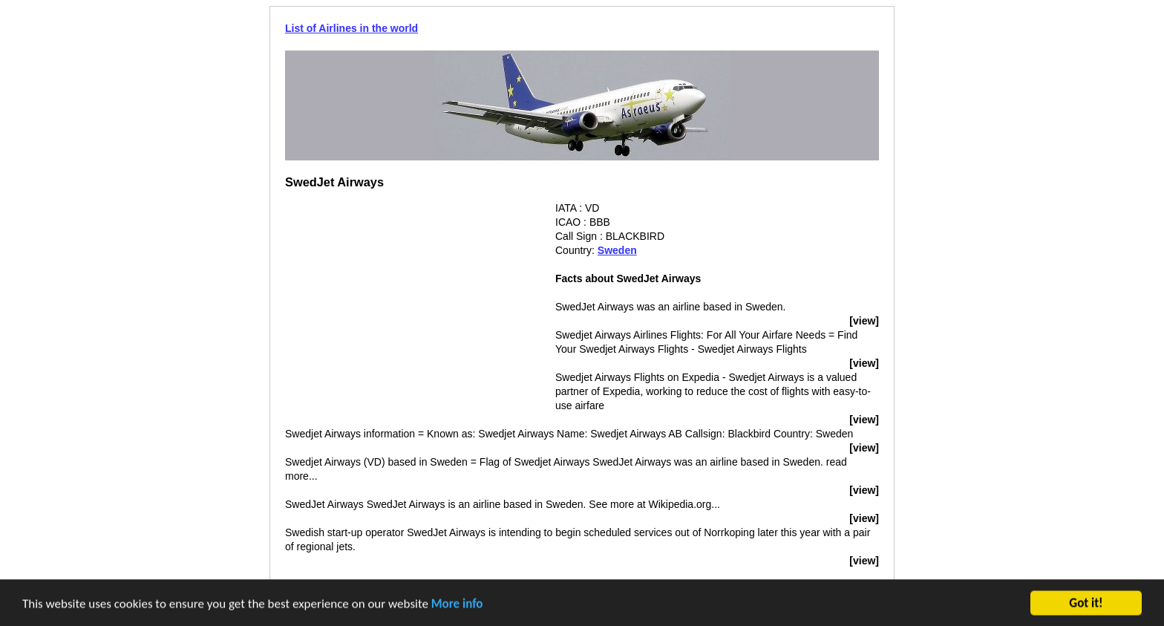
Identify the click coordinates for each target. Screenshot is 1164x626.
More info (457, 605)
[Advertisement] (409, 305)
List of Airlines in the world (351, 28)
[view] (864, 321)
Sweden (617, 250)
